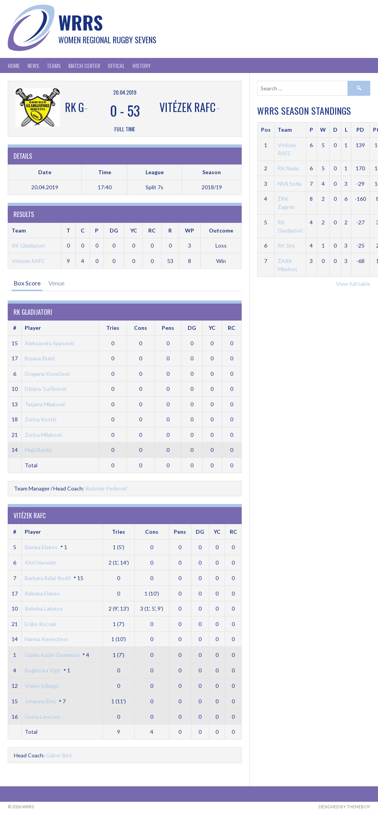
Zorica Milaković (44, 434)
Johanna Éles (40, 701)
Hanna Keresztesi (46, 639)
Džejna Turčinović (46, 388)
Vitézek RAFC (28, 261)
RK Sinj (286, 245)
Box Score (27, 283)
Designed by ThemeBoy (344, 806)
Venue (56, 283)
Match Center (84, 65)
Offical (116, 65)
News (33, 65)
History (141, 65)
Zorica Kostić (41, 419)
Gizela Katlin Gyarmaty (52, 655)
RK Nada (288, 168)
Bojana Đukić (40, 358)
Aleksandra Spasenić (50, 343)
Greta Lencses (42, 716)
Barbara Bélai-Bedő (48, 578)
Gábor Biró (59, 755)
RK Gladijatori (28, 245)
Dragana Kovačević (48, 373)
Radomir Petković (106, 488)
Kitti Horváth (40, 562)
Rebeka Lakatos (44, 608)
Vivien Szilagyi (41, 685)
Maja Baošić (39, 449)
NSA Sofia (290, 183)
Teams (54, 65)
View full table (353, 283)
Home (14, 65)
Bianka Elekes (41, 547)
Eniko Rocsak (40, 624)
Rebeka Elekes (42, 593)
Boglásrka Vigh (43, 670)
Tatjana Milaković (45, 404)
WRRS (80, 22)
